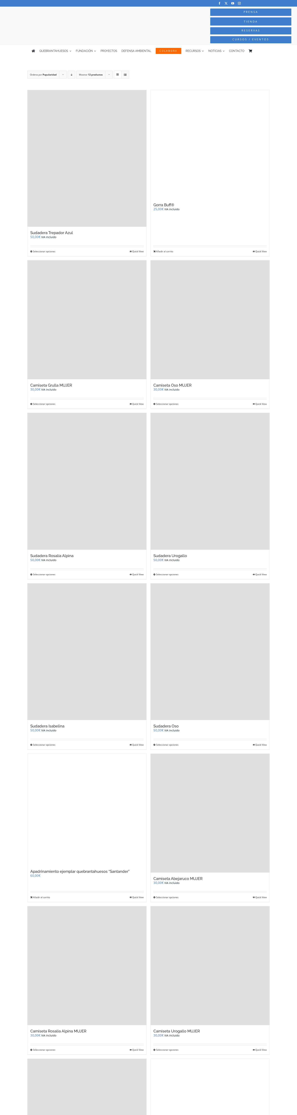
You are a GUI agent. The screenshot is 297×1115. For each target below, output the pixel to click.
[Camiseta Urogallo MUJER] (210, 965)
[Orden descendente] (71, 75)
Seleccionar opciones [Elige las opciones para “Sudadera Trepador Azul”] (44, 251)
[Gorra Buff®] (210, 144)
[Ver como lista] (125, 74)
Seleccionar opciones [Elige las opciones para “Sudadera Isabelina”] (44, 744)
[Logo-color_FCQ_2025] (56, 13)
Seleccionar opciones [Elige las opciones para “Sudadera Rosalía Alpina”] (44, 574)
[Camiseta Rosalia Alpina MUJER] (86, 965)
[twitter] (226, 3)
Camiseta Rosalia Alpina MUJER (58, 1031)
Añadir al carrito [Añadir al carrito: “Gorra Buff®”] (164, 251)
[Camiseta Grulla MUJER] (86, 319)
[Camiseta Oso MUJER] (210, 319)
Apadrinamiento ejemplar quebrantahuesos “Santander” (80, 871)
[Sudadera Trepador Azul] (86, 158)
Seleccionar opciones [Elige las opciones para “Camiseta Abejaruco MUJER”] (167, 897)
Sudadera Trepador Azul (51, 232)
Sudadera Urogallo (170, 556)
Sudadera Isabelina (47, 726)
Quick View (138, 251)
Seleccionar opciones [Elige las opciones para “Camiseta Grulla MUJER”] (44, 404)
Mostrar (91, 74)
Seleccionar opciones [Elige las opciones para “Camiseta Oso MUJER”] (167, 404)
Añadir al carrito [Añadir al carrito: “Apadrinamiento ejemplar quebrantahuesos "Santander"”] (41, 897)
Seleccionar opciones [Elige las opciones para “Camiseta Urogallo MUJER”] (167, 1049)
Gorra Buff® (163, 205)
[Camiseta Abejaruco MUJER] (210, 813)
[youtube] (232, 3)
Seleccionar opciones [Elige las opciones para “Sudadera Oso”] (167, 744)
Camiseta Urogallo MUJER (176, 1031)
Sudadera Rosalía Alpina (51, 556)
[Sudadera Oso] (210, 651)
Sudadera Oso (166, 726)
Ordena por (43, 74)
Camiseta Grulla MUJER (51, 385)
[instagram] (239, 3)
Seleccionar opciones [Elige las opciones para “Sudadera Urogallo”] (167, 574)
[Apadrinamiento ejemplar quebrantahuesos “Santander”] (86, 809)
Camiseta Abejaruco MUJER (177, 878)
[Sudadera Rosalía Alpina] (86, 481)
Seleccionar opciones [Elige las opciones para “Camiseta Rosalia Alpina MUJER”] (44, 1049)
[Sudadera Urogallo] (210, 481)
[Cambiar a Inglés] (263, 51)
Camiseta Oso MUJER (172, 385)
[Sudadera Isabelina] (86, 651)
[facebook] (219, 3)
